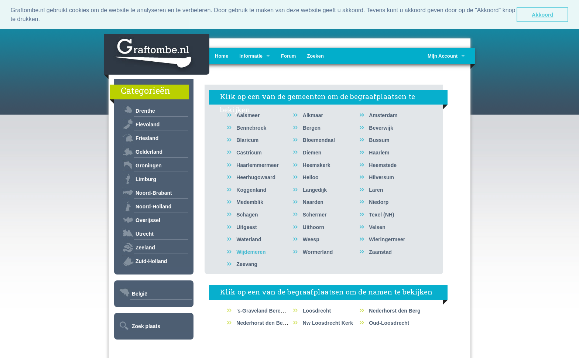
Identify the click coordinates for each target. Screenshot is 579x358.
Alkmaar (313, 114)
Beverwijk (381, 127)
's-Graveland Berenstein (266, 310)
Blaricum (247, 139)
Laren (376, 189)
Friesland (147, 137)
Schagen (247, 214)
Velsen (377, 226)
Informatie (251, 55)
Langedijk (315, 189)
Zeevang (246, 263)
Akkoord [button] (542, 15)
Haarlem (379, 152)
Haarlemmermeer (257, 164)
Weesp (311, 239)
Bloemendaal (319, 139)
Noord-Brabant (154, 192)
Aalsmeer (248, 114)
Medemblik (249, 201)
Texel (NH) (381, 214)
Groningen (149, 165)
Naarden (313, 201)
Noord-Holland (153, 206)
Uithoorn (313, 226)
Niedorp (378, 201)
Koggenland (251, 189)
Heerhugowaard (255, 177)
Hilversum (381, 177)
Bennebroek (251, 127)
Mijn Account (443, 55)
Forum (288, 55)
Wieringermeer (387, 239)
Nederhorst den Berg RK (266, 322)
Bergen (312, 127)
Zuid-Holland (151, 260)
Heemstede (383, 164)
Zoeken (315, 55)
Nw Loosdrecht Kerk (328, 322)
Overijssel (148, 219)
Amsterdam (383, 114)
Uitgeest (246, 226)
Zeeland (145, 247)
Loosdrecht (317, 310)
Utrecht (145, 233)
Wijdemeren (250, 251)
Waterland (248, 239)
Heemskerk (316, 164)
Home (221, 55)
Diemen (312, 152)
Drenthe (145, 110)
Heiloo (311, 177)
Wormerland (318, 251)
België (139, 293)
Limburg (146, 178)
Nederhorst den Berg (394, 310)
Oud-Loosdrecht (389, 322)
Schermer (315, 214)
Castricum (248, 152)
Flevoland (148, 124)
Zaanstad (380, 251)
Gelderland (149, 151)
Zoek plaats (146, 325)
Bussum (379, 139)
